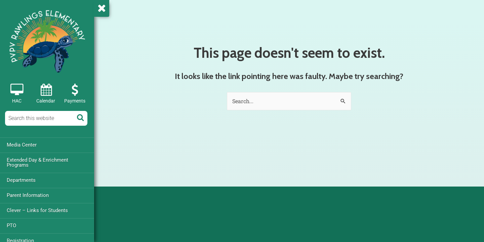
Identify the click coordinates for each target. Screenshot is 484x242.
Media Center (22, 145)
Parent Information (28, 195)
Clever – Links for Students (37, 210)
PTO (11, 226)
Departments (21, 180)
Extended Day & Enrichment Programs (37, 162)
